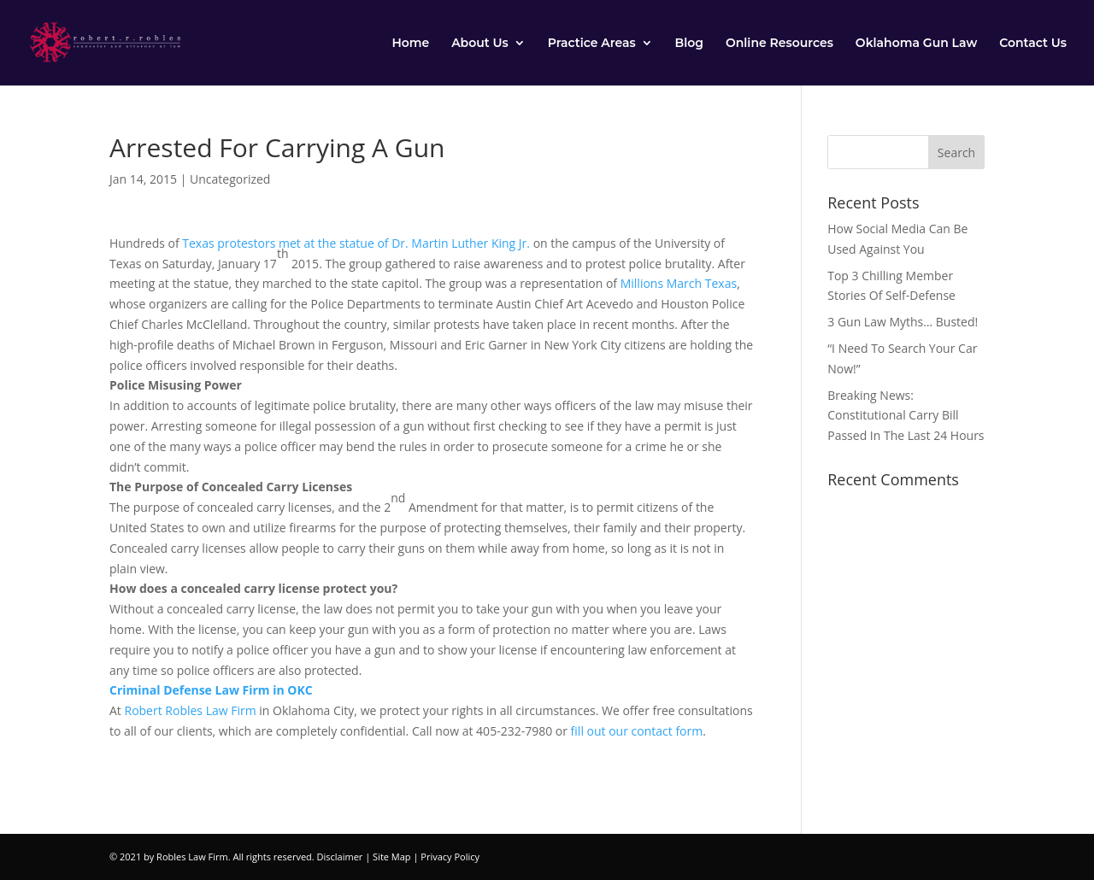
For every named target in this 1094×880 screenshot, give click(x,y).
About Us (480, 43)
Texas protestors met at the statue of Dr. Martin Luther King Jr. (356, 243)
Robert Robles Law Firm (190, 710)
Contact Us (1033, 43)
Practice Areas (592, 43)
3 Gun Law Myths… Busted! (902, 322)
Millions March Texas (679, 283)
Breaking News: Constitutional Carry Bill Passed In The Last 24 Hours (905, 415)
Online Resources (779, 43)
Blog (689, 43)
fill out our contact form (637, 731)
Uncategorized (230, 179)
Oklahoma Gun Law (916, 43)
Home (410, 43)
